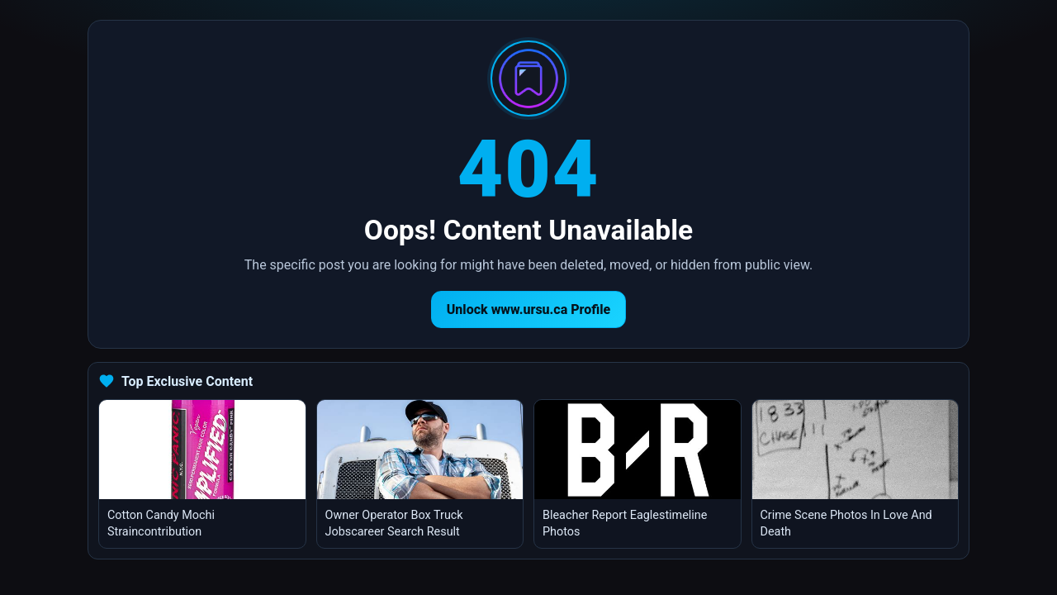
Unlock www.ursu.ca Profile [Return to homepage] (529, 309)
